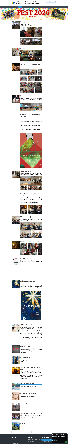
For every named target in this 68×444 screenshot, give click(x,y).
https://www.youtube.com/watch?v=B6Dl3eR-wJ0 (29, 377)
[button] (51, 3)
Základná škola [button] (31, 6)
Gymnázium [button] (37, 6)
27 (28, 432)
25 (24, 432)
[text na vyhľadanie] (51, 2)
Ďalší (39, 432)
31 (36, 432)
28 (30, 432)
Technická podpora (15, 440)
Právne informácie (15, 443)
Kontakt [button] (47, 6)
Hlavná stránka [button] (15, 6)
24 (22, 432)
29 (32, 432)
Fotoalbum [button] (43, 6)
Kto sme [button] (24, 6)
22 (18, 432)
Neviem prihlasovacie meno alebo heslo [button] (49, 441)
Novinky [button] (20, 6)
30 (34, 432)
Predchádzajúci (14, 432)
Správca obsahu (15, 439)
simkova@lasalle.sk (30, 442)
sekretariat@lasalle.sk (31, 441)
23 (20, 432)
